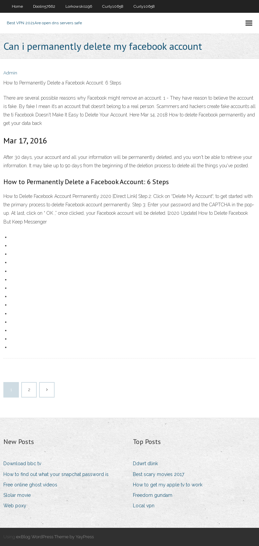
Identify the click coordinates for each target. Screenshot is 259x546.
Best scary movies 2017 (158, 474)
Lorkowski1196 (78, 6)
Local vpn (143, 505)
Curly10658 (112, 6)
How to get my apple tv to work (167, 484)
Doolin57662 (44, 6)
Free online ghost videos (30, 484)
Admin (10, 72)
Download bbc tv (22, 463)
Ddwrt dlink (145, 463)
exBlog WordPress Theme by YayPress (55, 536)
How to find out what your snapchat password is (56, 474)
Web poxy (14, 505)
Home (17, 6)
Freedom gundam (152, 495)
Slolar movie (17, 495)
